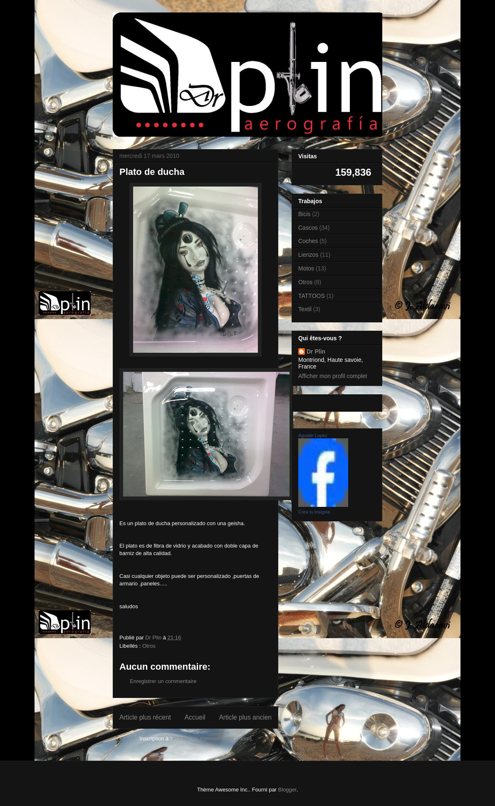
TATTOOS (311, 295)
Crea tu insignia (314, 511)
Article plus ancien (245, 717)
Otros (149, 646)
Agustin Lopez (312, 435)
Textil (305, 309)
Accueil (195, 717)
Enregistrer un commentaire (163, 681)
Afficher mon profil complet (332, 376)
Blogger (287, 789)
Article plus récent (145, 717)
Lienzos (308, 254)
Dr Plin (316, 351)
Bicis (304, 214)
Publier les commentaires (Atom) (212, 738)
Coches (308, 241)
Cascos (308, 227)
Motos (306, 268)
